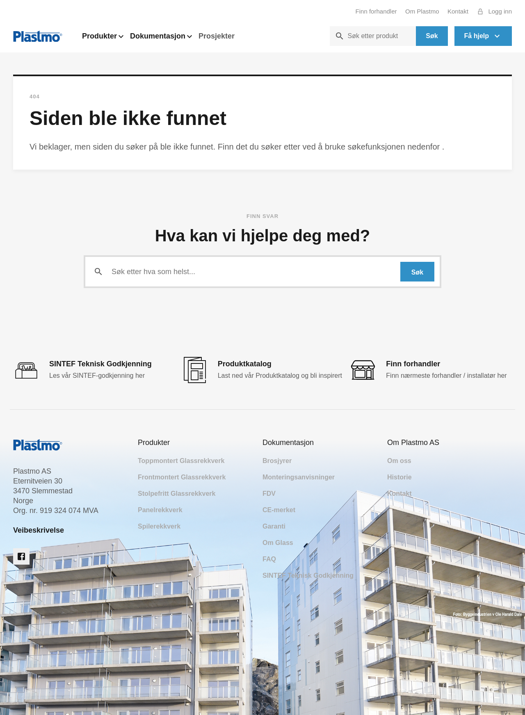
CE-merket (278, 509)
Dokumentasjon (161, 38)
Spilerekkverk (159, 526)
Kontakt (457, 11)
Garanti (273, 526)
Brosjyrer (277, 460)
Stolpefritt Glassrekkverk (176, 493)
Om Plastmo (422, 11)
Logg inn (492, 11)
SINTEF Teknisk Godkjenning (308, 575)
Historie (399, 477)
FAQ (269, 559)
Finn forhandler (376, 11)
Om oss (399, 460)
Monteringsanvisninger (298, 477)
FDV (269, 493)
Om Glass (277, 542)
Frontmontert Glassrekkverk (182, 477)
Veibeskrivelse (38, 530)
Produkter (102, 38)
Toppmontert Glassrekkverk (181, 460)
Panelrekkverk (160, 509)
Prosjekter (217, 36)
